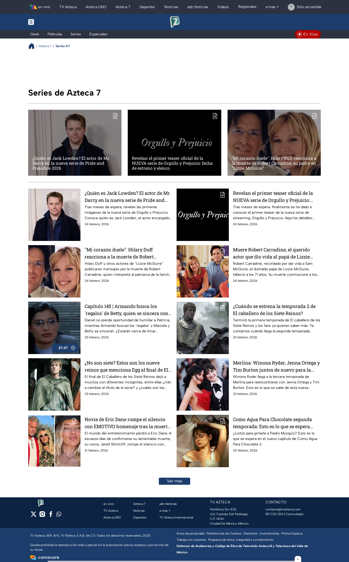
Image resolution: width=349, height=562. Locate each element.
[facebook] (51, 515)
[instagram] (42, 515)
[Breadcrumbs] (33, 46)
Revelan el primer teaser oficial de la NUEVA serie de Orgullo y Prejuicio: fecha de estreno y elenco (172, 163)
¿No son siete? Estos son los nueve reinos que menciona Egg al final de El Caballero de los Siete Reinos (126, 366)
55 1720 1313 (274, 514)
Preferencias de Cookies (223, 533)
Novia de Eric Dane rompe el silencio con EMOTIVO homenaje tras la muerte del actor (127, 422)
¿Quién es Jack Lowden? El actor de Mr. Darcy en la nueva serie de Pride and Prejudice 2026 (71, 163)
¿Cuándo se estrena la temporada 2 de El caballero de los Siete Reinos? (274, 309)
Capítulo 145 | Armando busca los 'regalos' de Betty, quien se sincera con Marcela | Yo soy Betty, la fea (126, 309)
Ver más (174, 480)
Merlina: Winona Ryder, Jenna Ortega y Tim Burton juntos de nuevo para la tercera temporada (276, 366)
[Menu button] (49, 22)
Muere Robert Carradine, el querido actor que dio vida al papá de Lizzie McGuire (271, 253)
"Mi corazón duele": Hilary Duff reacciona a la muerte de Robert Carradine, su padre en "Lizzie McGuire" (274, 163)
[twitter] (33, 515)
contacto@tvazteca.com (283, 509)
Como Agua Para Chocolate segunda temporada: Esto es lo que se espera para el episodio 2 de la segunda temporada (272, 422)
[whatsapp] (58, 515)
